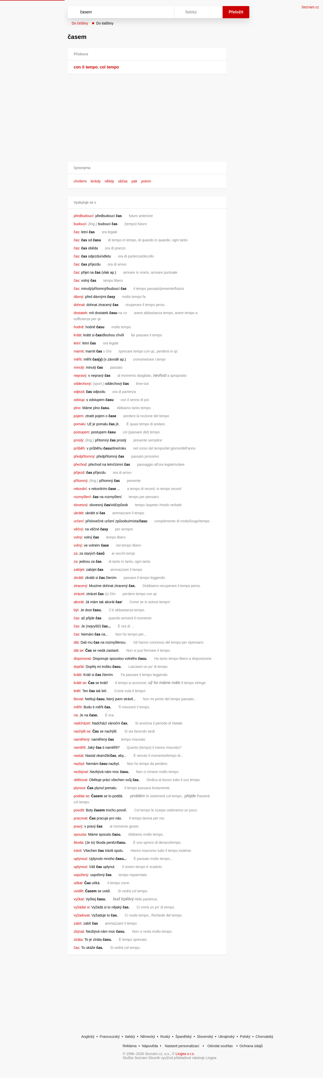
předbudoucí (83, 216)
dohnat (79, 305)
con (77, 67)
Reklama (130, 1046)
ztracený (80, 586)
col (102, 67)
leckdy (96, 181)
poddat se (81, 796)
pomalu (79, 424)
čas (76, 232)
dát (76, 642)
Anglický (87, 1037)
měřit (78, 359)
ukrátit (78, 513)
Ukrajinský (226, 1037)
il (83, 67)
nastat (78, 756)
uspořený (81, 875)
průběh (79, 448)
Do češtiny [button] (80, 23)
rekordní (80, 489)
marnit (79, 351)
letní (77, 343)
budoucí (80, 224)
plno (77, 408)
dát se (78, 650)
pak (134, 181)
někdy (109, 181)
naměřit (80, 747)
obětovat (80, 780)
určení (79, 521)
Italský (130, 1037)
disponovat (82, 659)
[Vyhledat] (120, 12)
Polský (245, 1037)
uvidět (78, 891)
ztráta (78, 940)
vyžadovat (82, 915)
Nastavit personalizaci (182, 1046)
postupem (81, 432)
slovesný (80, 505)
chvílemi (80, 181)
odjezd (79, 392)
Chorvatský (264, 1037)
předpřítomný (84, 456)
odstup (79, 400)
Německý (147, 1037)
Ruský (165, 1037)
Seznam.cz (310, 7)
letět (77, 691)
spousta (80, 834)
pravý (78, 826)
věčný (78, 529)
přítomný (80, 481)
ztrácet (79, 594)
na (76, 715)
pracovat (80, 818)
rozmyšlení (82, 497)
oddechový (82, 384)
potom (146, 181)
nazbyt (79, 764)
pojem (78, 416)
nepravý (80, 375)
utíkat (78, 883)
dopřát (79, 667)
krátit (77, 335)
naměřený (81, 739)
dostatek (80, 313)
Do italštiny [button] (104, 23)
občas (122, 181)
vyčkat (79, 899)
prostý (78, 440)
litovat (78, 699)
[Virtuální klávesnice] (165, 12)
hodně (79, 327)
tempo (92, 67)
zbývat (79, 931)
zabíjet (79, 570)
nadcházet (82, 723)
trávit (77, 851)
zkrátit (78, 578)
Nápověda (150, 1046)
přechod (80, 464)
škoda (78, 842)
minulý (79, 367)
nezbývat (81, 772)
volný (78, 537)
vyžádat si (81, 907)
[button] (147, 168)
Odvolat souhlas (220, 1046)
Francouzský (110, 1037)
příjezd (79, 473)
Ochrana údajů (251, 1046)
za (75, 553)
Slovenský (205, 1037)
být (76, 610)
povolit (79, 810)
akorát (79, 602)
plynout (79, 788)
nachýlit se (82, 731)
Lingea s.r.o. (185, 1054)
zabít (77, 923)
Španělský (183, 1037)
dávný (78, 297)
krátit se (80, 683)
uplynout (80, 859)
